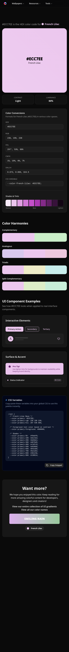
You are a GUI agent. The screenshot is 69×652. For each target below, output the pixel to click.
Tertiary (46, 329)
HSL (7, 145)
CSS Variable (11, 179)
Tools (49, 3)
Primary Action (14, 329)
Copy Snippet (54, 465)
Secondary (32, 329)
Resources (35, 3)
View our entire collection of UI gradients (34, 506)
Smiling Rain (34, 519)
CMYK (8, 156)
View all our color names (34, 509)
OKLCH (8, 168)
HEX (7, 122)
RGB (7, 134)
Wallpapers (18, 3)
